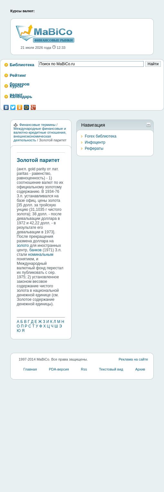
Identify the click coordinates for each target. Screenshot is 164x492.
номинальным (40, 254)
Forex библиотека (100, 136)
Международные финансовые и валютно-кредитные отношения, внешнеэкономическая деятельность (40, 134)
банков (35, 250)
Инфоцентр (95, 142)
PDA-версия (59, 369)
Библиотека (22, 64)
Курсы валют (16, 88)
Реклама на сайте (133, 359)
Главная (30, 369)
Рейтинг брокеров (20, 77)
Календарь (21, 96)
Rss (84, 369)
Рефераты (94, 148)
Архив (140, 369)
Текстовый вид (111, 369)
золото (23, 245)
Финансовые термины (37, 125)
